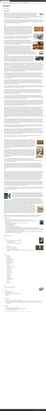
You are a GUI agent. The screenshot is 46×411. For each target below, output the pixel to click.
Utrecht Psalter (8, 57)
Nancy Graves (11, 230)
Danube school (8, 256)
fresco (9, 28)
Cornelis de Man (15, 87)
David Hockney (20, 136)
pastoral (16, 79)
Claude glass (7, 295)
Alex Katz (7, 136)
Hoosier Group (8, 268)
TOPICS (5, 3)
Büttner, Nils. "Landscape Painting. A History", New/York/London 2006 (13, 300)
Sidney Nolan (25, 136)
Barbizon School (9, 261)
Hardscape (6, 227)
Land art (21, 293)
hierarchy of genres (36, 91)
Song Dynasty (12, 151)
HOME (3, 3)
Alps (9, 202)
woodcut (31, 211)
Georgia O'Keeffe (38, 229)
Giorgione (34, 79)
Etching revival (8, 263)
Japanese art (5, 171)
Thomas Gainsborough (17, 195)
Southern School (18, 151)
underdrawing (35, 216)
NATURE (14, 3)
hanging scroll (19, 178)
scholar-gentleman (29, 152)
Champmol (17, 210)
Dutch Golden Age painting (8, 95)
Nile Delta (12, 29)
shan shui (14, 36)
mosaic (26, 34)
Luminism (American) (9, 271)
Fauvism (8, 264)
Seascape (6, 224)
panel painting (13, 208)
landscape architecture (8, 292)
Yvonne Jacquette (21, 230)
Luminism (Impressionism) (10, 272)
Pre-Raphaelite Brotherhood (20, 203)
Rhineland (27, 86)
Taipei (15, 145)
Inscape (6, 231)
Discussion (8, 8)
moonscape (6, 230)
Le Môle (27, 198)
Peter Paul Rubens (16, 98)
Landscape (6, 309)
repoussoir (16, 89)
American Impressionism (10, 259)
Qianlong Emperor (19, 155)
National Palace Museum (10, 145)
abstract (18, 231)
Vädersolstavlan (7, 294)
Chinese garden (22, 166)
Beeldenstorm (13, 103)
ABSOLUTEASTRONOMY (5, 1)
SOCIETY (22, 3)
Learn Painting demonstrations (9, 308)
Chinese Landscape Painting (8, 307)
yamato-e (30, 172)
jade (33, 165)
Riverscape (6, 225)
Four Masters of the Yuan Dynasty (11, 241)
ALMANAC (8, 3)
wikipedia (12, 311)
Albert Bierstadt (34, 131)
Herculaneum (19, 34)
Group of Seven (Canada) (10, 265)
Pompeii (16, 34)
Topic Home (4, 8)
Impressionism (8, 270)
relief (30, 141)
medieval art (9, 56)
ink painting (8, 36)
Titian (40, 79)
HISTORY (19, 3)
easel (21, 204)
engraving (38, 201)
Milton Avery (10, 136)
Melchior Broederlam (10, 210)
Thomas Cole (37, 129)
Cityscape (6, 226)
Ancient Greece (16, 32)
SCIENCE (11, 3)
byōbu (12, 178)
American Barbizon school (10, 258)
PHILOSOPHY (25, 3)
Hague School (8, 266)
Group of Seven (14, 133)
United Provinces (13, 124)
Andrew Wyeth (16, 136)
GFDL (29, 311)
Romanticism (34, 104)
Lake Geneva (22, 198)
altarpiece (5, 210)
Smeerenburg (20, 87)
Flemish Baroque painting (31, 97)
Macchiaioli (8, 273)
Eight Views (5, 159)
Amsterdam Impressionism (10, 260)
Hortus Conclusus (22, 59)
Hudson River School (12, 128)
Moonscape (6, 223)
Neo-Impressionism (9, 274)
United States (7, 128)
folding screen (15, 178)
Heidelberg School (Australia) (10, 267)
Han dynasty (14, 141)
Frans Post (25, 85)
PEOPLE (16, 3)
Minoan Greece (13, 28)
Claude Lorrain (6, 90)
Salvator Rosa (28, 92)
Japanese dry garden (12, 167)
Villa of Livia (32, 61)
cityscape (17, 230)
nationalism (6, 124)
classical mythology (21, 92)
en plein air (26, 204)
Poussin (40, 89)
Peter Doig (13, 136)
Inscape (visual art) (17, 232)
